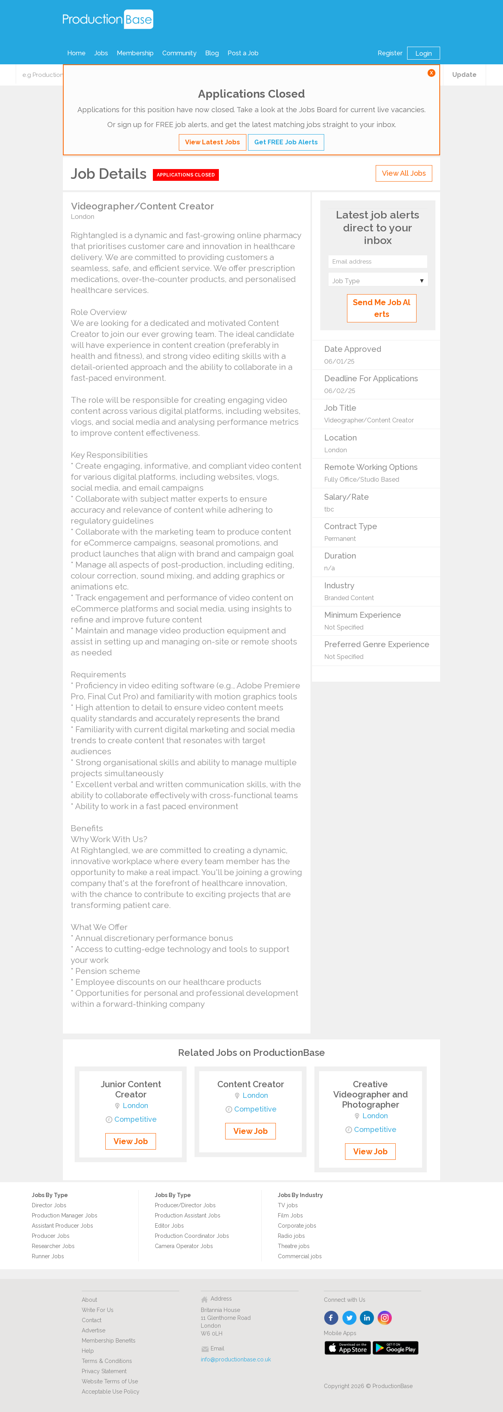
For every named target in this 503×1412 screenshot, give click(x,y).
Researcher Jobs (53, 1246)
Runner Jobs (48, 1256)
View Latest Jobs (212, 142)
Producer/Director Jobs (185, 1205)
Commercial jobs (300, 1256)
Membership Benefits (109, 1340)
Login (423, 53)
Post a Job (243, 53)
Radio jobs (291, 1236)
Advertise (93, 1330)
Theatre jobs (294, 1246)
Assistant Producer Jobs (62, 1226)
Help (88, 1351)
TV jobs (288, 1205)
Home (76, 53)
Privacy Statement (104, 1371)
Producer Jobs (51, 1236)
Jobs (101, 53)
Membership (135, 53)
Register (390, 53)
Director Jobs (49, 1205)
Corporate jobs (297, 1226)
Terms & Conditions (107, 1361)
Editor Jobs (169, 1226)
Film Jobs (290, 1215)
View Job (131, 1141)
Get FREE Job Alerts (286, 142)
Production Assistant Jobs (187, 1215)
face (332, 1318)
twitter (349, 1318)
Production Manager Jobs (64, 1215)
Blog (212, 53)
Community (179, 53)
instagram (385, 1318)
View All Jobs (404, 173)
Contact (91, 1320)
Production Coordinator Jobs (192, 1236)
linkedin (367, 1318)
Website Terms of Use (110, 1381)
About (89, 1300)
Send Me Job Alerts (381, 308)
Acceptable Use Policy (111, 1391)
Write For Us (98, 1310)
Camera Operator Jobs (184, 1246)
